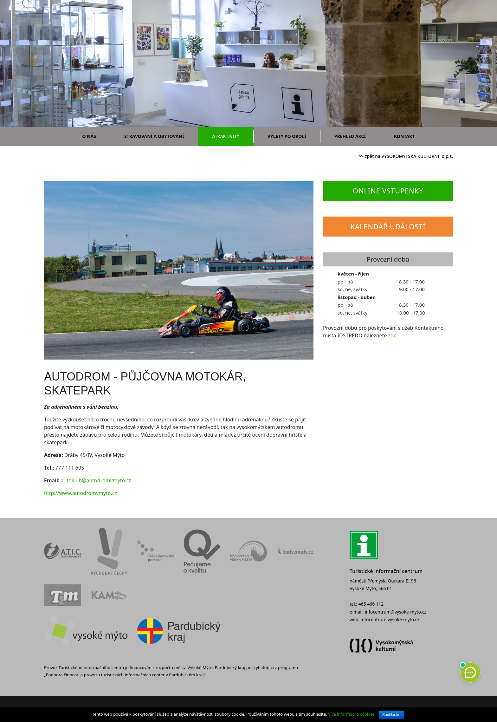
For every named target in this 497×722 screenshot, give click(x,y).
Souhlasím (391, 714)
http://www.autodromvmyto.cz (80, 493)
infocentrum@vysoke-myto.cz (395, 612)
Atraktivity (225, 136)
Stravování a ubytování (154, 136)
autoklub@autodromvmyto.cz (96, 480)
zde (392, 335)
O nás (89, 136)
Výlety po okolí (287, 136)
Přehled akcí (350, 136)
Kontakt (404, 136)
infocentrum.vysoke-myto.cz (390, 619)
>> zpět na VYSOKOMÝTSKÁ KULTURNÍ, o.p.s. (405, 156)
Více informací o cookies (351, 714)
